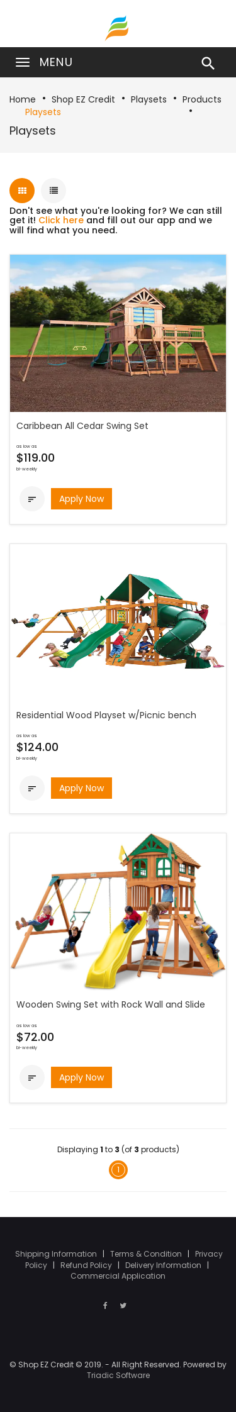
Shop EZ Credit (83, 99)
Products (202, 99)
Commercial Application (118, 1275)
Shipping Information (57, 1253)
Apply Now (81, 498)
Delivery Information (164, 1265)
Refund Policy (87, 1265)
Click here (61, 220)
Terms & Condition (147, 1253)
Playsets (149, 99)
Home (22, 99)
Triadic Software (118, 1375)
